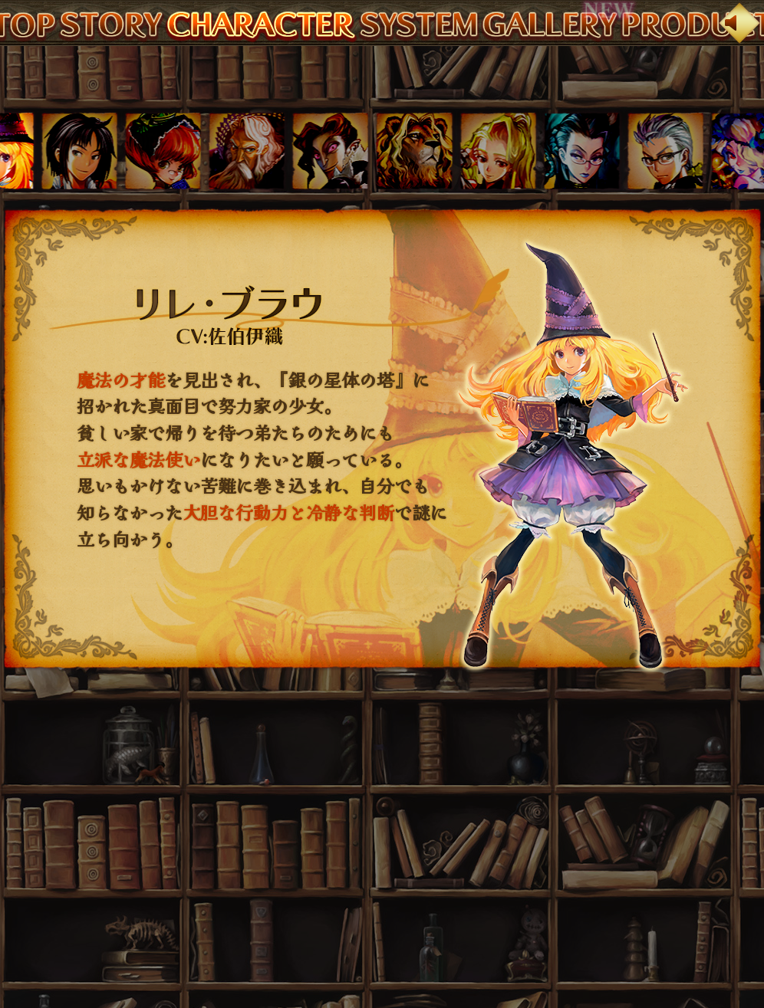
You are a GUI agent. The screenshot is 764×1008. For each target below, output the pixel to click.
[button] (79, 151)
